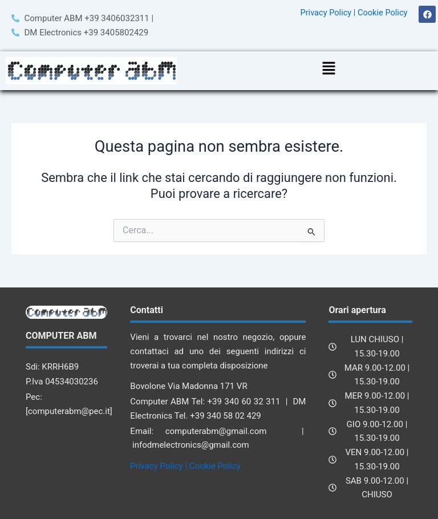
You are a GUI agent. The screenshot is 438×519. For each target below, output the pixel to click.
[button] (328, 69)
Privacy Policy (325, 12)
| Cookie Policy (381, 12)
